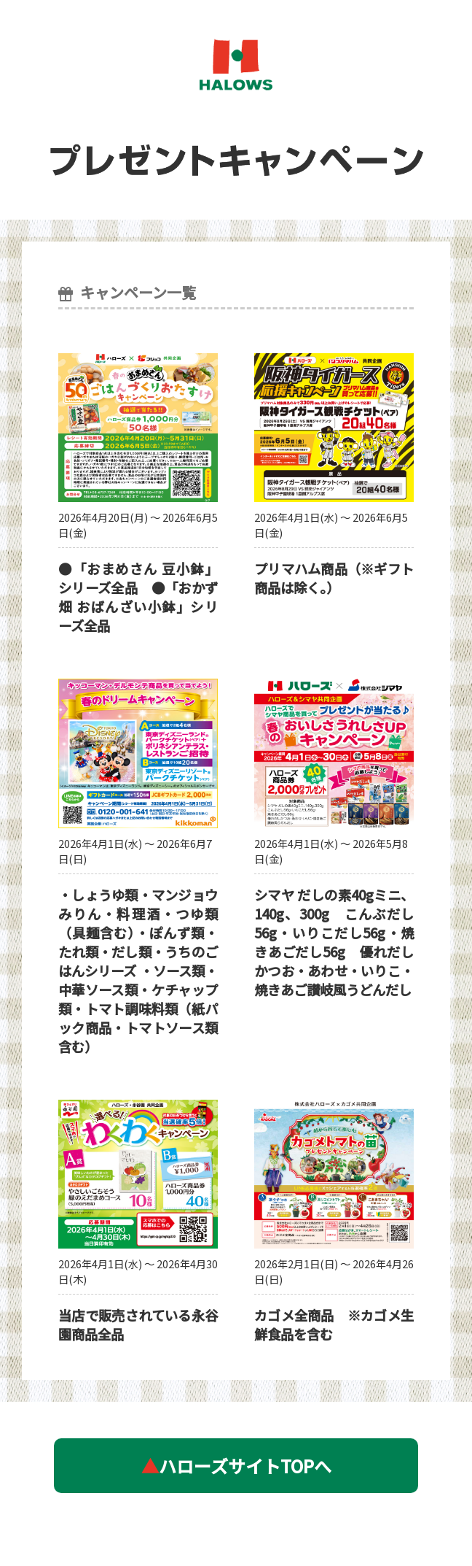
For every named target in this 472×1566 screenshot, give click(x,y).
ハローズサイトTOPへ (236, 1465)
